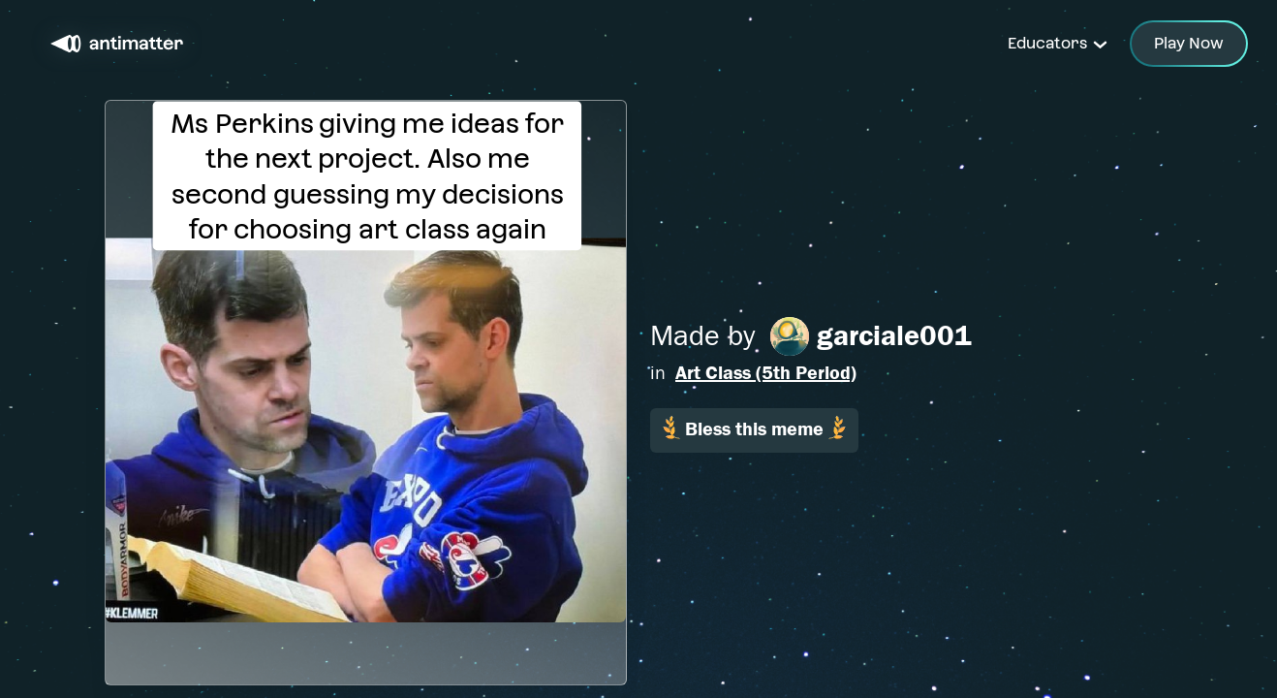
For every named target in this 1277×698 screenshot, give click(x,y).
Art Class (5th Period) (766, 373)
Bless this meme (754, 428)
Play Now (1189, 43)
